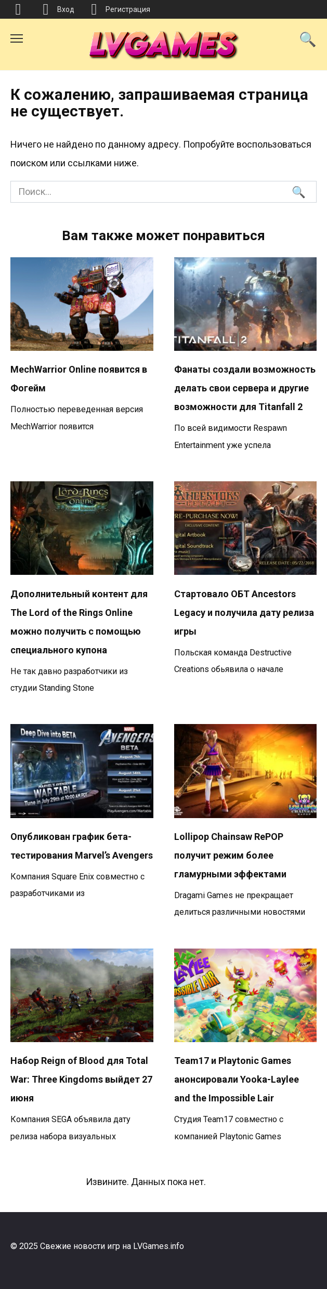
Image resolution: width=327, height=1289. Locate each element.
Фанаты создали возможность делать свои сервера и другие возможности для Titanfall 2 (245, 388)
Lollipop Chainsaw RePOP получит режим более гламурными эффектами (230, 855)
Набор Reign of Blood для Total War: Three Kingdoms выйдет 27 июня (81, 1079)
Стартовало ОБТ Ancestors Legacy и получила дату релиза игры (244, 612)
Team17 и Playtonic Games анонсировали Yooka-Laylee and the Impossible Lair (236, 1079)
